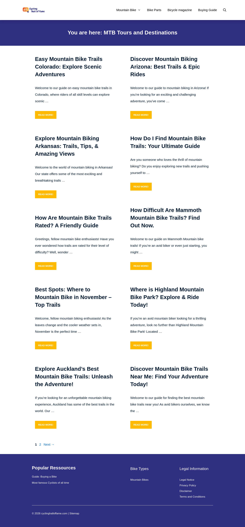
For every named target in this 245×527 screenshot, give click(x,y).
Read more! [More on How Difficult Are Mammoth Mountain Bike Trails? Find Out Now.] (141, 266)
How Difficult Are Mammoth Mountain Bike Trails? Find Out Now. (166, 217)
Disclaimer (186, 491)
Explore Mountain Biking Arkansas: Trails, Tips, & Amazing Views (67, 146)
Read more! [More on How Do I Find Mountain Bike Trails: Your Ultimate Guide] (141, 186)
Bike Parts (154, 10)
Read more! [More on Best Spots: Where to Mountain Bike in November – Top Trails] (45, 345)
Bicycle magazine (180, 10)
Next (49, 444)
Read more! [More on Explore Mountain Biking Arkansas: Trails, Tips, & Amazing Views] (45, 194)
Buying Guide (207, 10)
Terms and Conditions (192, 496)
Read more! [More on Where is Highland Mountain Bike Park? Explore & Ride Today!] (141, 345)
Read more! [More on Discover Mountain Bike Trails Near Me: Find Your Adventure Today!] (141, 424)
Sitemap (74, 513)
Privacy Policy (188, 485)
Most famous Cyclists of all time (50, 482)
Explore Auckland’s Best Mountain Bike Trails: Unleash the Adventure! (74, 376)
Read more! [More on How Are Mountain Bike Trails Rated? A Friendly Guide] (45, 266)
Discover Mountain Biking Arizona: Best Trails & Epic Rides (165, 66)
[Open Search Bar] (224, 10)
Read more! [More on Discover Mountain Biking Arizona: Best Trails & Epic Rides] (141, 115)
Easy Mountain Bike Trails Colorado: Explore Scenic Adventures (68, 66)
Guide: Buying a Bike (44, 476)
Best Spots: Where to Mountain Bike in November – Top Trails (73, 297)
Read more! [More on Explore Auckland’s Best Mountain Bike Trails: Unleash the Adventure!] (45, 424)
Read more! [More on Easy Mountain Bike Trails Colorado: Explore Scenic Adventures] (45, 115)
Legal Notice (187, 479)
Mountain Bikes (139, 479)
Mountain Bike (130, 10)
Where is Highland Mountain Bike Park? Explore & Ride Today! (167, 297)
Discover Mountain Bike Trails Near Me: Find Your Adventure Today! (169, 376)
